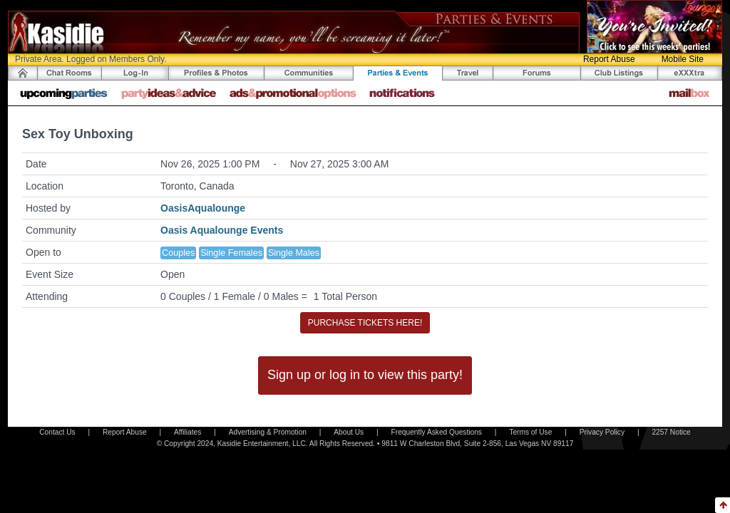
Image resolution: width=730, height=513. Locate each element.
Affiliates (187, 432)
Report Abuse (609, 59)
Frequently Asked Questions (436, 432)
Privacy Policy (602, 432)
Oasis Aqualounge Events (221, 230)
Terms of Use (530, 432)
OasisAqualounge (202, 208)
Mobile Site (683, 59)
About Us (349, 432)
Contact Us (57, 432)
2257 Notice (671, 432)
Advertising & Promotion (268, 432)
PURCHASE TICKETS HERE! (365, 323)
